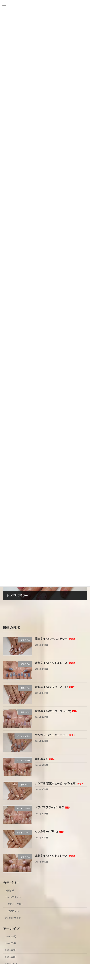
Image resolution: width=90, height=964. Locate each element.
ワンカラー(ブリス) (49, 831)
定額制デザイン (13, 917)
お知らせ (9, 890)
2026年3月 (10, 943)
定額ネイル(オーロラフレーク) (56, 711)
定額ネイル (13, 911)
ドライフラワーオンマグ (52, 807)
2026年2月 (10, 950)
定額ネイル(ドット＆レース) (55, 662)
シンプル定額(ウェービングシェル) (59, 783)
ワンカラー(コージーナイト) (55, 735)
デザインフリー (15, 904)
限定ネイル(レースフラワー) (55, 638)
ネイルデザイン (13, 897)
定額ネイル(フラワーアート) (55, 687)
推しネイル (45, 759)
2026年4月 (10, 936)
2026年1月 (10, 957)
